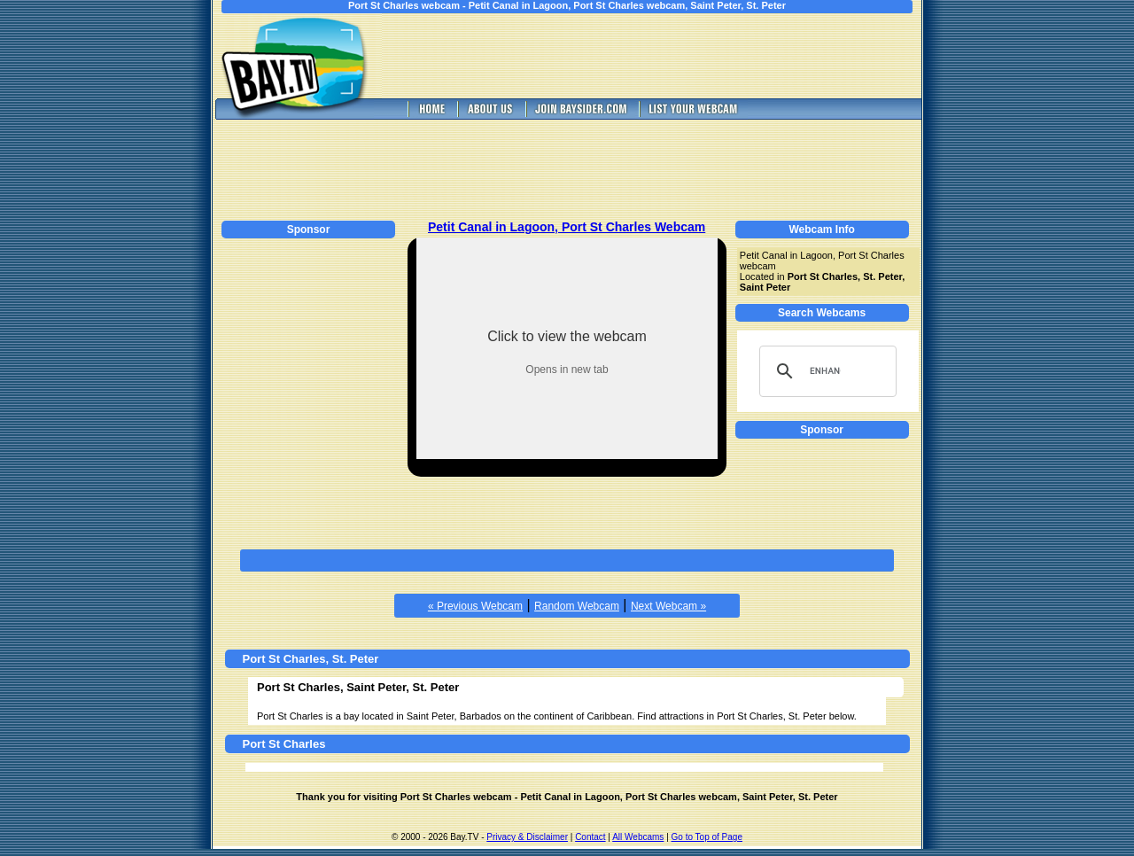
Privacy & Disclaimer (527, 837)
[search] (825, 371)
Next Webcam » (668, 606)
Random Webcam (576, 606)
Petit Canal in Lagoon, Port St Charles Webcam (566, 227)
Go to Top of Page (707, 837)
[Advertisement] (664, 55)
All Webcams (638, 837)
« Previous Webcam (475, 606)
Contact (590, 837)
